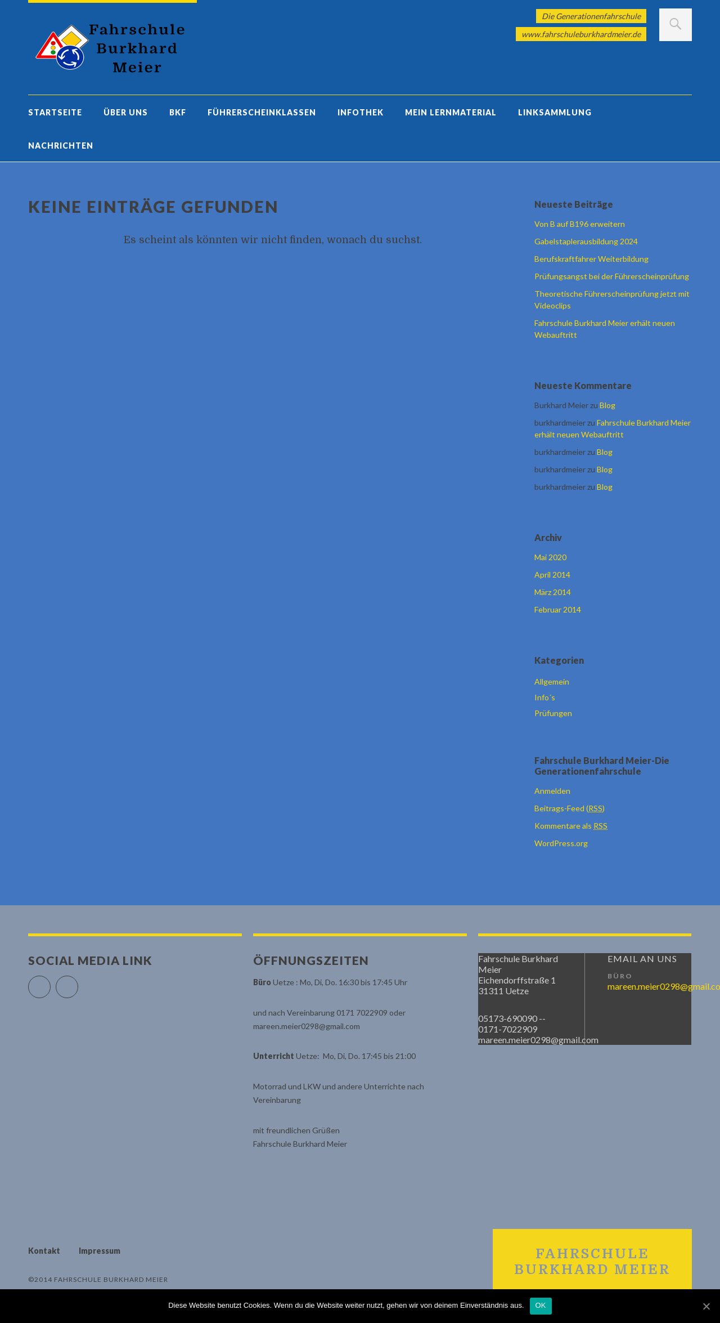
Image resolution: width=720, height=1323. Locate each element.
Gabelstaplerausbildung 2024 (586, 241)
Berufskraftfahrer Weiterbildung (591, 258)
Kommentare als (571, 826)
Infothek (361, 112)
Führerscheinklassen (262, 112)
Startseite (55, 112)
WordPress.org (561, 843)
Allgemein (551, 681)
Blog (607, 405)
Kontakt (44, 1250)
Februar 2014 (557, 609)
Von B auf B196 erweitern (579, 224)
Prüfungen (553, 713)
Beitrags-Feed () (569, 808)
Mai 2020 (550, 557)
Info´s (544, 697)
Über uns (126, 112)
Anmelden (552, 790)
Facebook (50, 982)
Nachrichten (60, 145)
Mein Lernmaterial (451, 112)
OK (541, 1305)
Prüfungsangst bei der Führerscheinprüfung (611, 276)
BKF (177, 112)
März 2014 (552, 592)
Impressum (99, 1250)
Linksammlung (555, 112)
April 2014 (552, 574)
